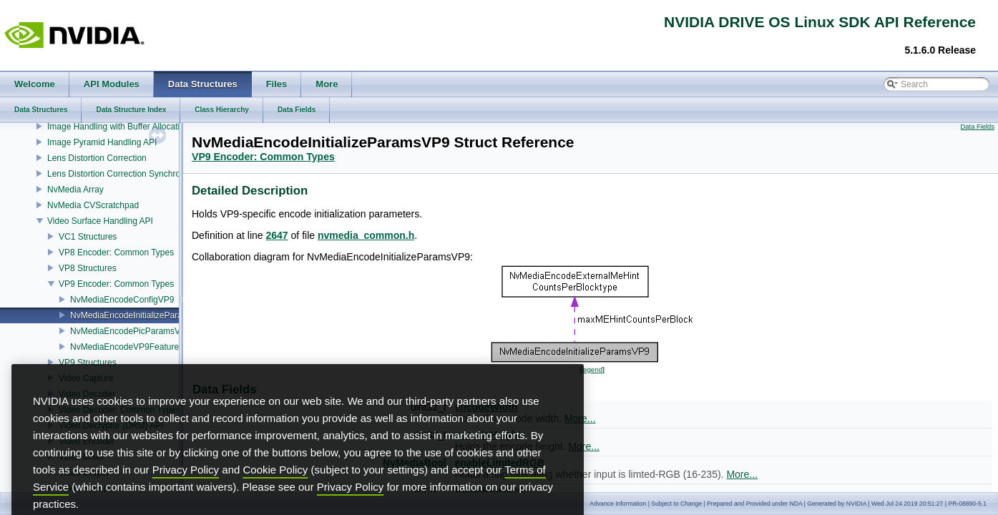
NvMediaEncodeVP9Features (126, 347)
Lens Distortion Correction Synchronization (128, 174)
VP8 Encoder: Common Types (116, 252)
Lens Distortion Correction (97, 158)
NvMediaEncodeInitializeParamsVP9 (140, 315)
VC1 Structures (88, 237)
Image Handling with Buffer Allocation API (126, 127)
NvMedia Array (75, 190)
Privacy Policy (185, 492)
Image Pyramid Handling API (102, 142)
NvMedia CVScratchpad (93, 205)
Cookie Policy (275, 492)
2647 (277, 235)
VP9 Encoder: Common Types (116, 284)
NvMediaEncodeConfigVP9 (122, 300)
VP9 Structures (88, 363)
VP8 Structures (88, 268)
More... (584, 446)
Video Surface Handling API (100, 221)
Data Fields (977, 126)
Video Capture (86, 378)
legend (592, 369)
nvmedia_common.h (366, 235)
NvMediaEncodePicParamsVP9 (130, 331)
